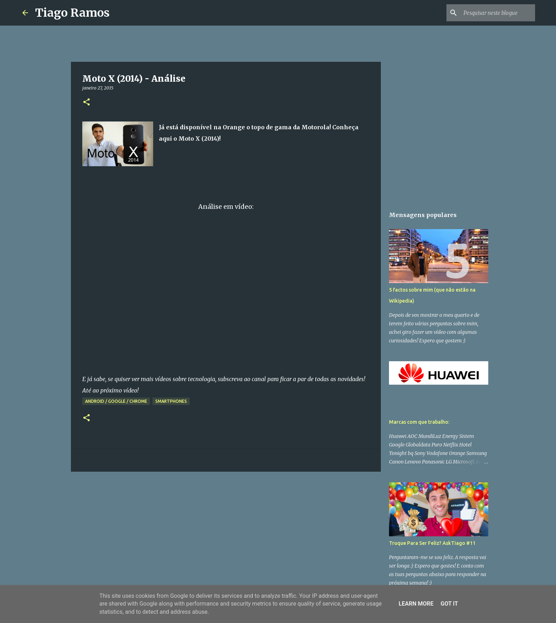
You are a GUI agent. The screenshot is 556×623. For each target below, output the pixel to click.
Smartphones (171, 401)
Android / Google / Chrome (116, 401)
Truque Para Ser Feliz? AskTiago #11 (432, 543)
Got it (449, 603)
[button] (86, 102)
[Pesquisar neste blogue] (498, 12)
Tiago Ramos (72, 13)
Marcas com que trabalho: (419, 422)
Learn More (416, 603)
